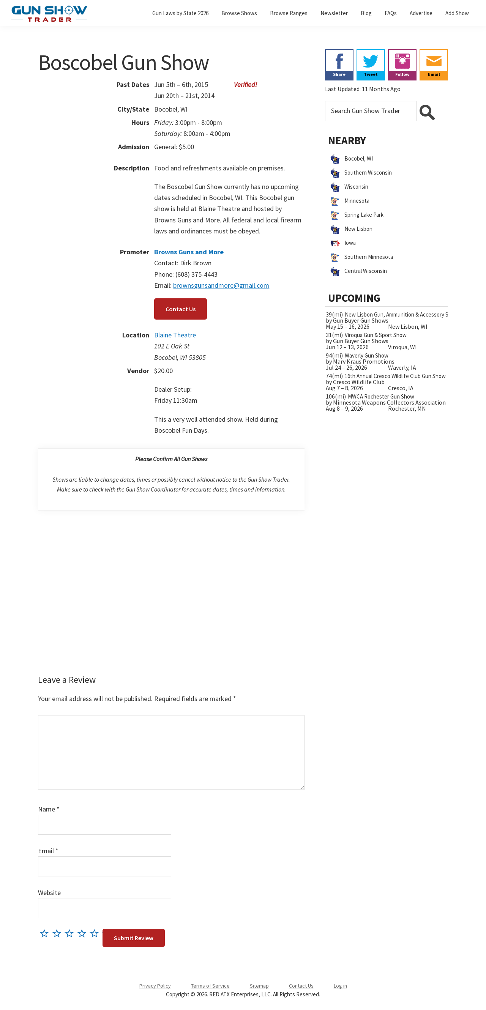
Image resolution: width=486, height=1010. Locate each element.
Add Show (457, 13)
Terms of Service (210, 985)
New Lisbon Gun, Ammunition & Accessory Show (402, 314)
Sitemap (259, 985)
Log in (340, 985)
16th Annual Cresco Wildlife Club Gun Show (395, 376)
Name (49, 809)
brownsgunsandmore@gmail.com (221, 285)
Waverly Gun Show (366, 355)
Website (49, 892)
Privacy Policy (155, 985)
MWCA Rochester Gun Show (381, 396)
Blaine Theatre (175, 335)
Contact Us (181, 309)
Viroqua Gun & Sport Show (376, 335)
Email (48, 850)
